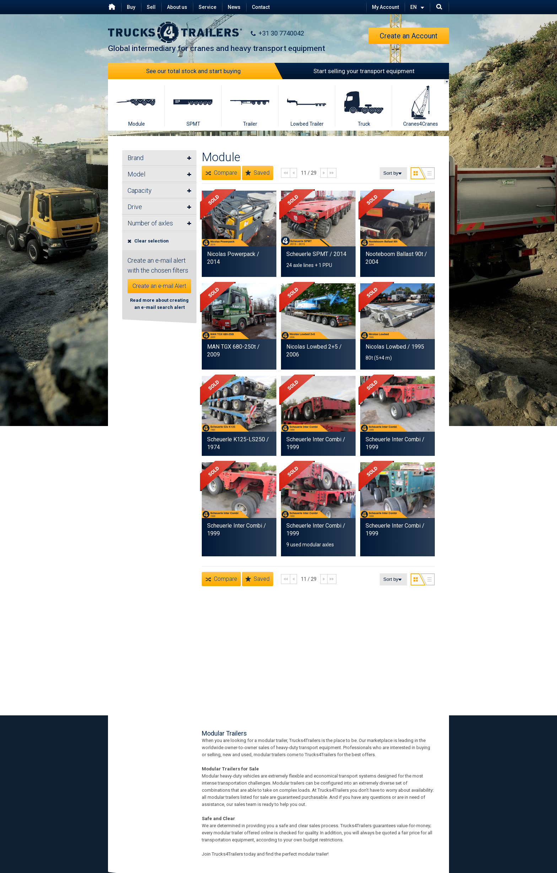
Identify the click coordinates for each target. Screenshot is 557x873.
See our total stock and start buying (212, 71)
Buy (131, 7)
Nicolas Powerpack (231, 254)
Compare (221, 172)
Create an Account (409, 36)
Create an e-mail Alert (159, 286)
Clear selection (148, 241)
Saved (257, 172)
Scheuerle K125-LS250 (236, 439)
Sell (151, 7)
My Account (385, 7)
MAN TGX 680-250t (231, 346)
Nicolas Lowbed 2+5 (312, 346)
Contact (261, 7)
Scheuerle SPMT (307, 254)
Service (207, 7)
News (234, 7)
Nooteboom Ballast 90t (394, 254)
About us (177, 7)
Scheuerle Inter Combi (313, 439)
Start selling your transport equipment (346, 71)
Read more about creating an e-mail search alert (159, 304)
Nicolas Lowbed (386, 346)
